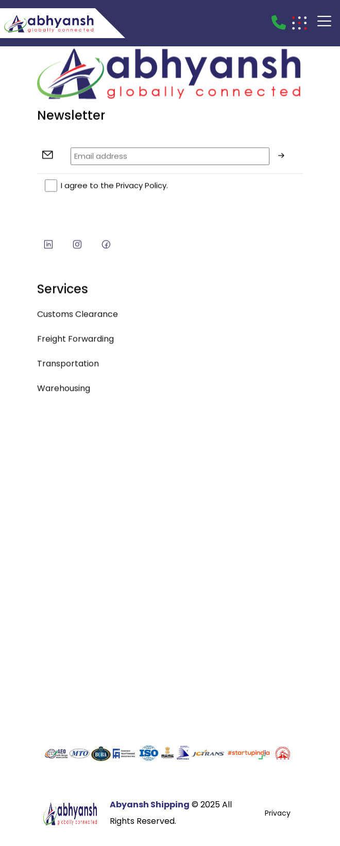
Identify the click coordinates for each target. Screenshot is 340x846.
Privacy (278, 813)
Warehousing (63, 392)
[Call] (278, 23)
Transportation (68, 367)
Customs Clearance (77, 318)
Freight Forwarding (75, 343)
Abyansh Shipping (150, 804)
